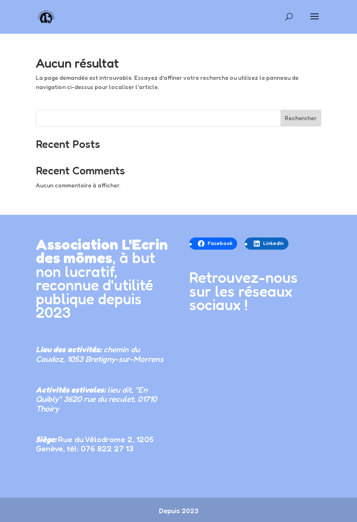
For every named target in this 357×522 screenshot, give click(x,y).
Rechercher (301, 117)
